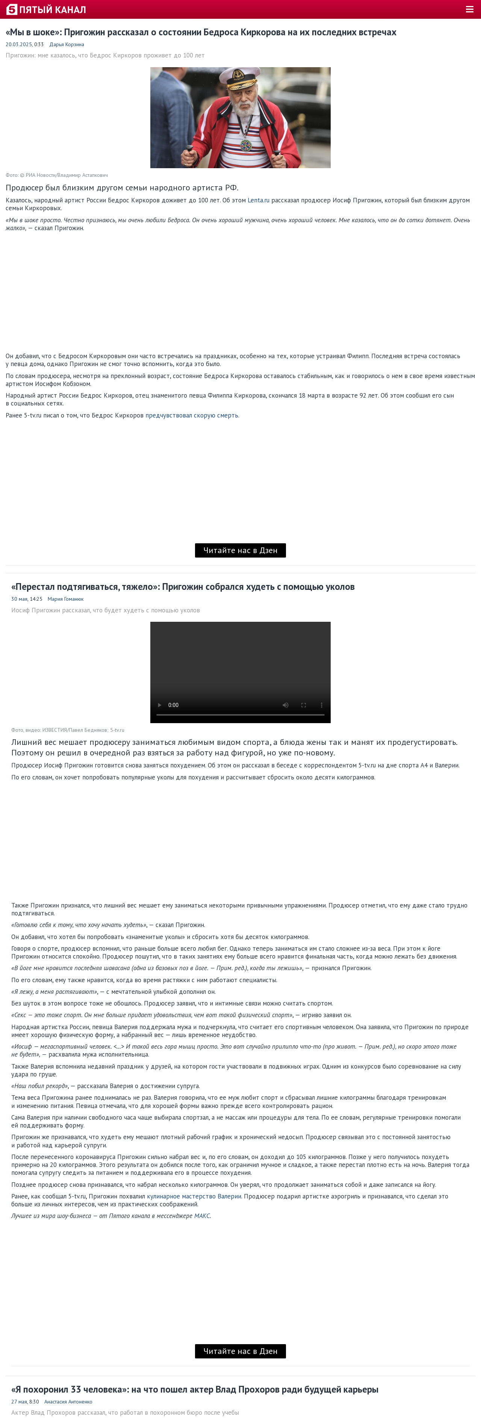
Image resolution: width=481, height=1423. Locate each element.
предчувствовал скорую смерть (191, 415)
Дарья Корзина (66, 44)
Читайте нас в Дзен (240, 550)
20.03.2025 (19, 44)
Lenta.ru (258, 200)
